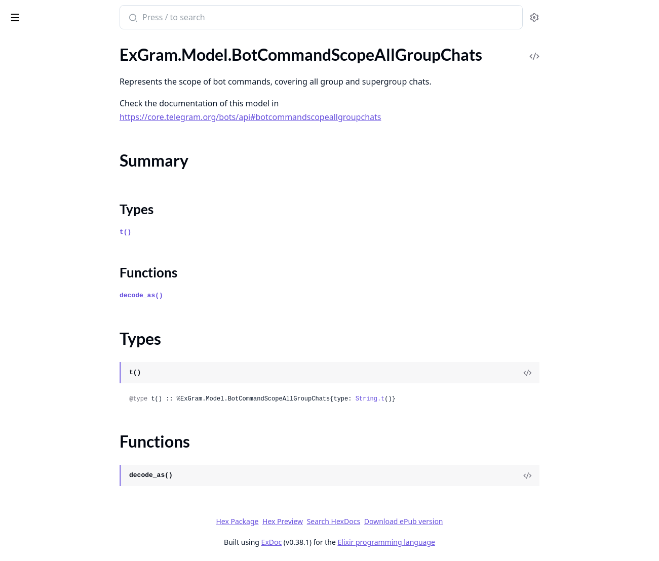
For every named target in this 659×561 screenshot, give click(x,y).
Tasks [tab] (111, 43)
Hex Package (313, 521)
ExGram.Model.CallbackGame (59, 345)
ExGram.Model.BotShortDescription (70, 236)
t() (201, 232)
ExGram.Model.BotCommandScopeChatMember (72, 181)
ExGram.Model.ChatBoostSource (65, 454)
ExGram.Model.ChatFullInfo (56, 523)
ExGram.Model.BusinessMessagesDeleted (72, 304)
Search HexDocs (409, 521)
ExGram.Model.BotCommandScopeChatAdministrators (72, 167)
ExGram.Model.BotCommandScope (69, 52)
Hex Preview (358, 521)
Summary (34, 97)
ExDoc (347, 542)
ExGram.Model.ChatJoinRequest (64, 550)
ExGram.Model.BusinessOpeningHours (72, 318)
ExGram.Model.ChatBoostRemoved (69, 441)
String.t (446, 399)
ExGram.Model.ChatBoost (53, 413)
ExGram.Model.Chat (43, 372)
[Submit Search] (208, 18)
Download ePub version (479, 521)
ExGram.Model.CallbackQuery (60, 359)
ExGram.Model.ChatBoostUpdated (68, 509)
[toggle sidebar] (138, 15)
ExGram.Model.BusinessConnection (70, 263)
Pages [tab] (18, 43)
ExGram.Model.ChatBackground (64, 400)
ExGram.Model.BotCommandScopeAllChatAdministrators (72, 66)
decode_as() (217, 295)
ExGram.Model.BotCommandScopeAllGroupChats (72, 80)
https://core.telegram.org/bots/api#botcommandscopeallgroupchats (326, 117)
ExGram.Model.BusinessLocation (65, 290)
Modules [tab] (61, 43)
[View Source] (603, 373)
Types (28, 109)
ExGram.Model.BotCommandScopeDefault (72, 194)
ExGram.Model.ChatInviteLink (60, 536)
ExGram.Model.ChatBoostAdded (65, 427)
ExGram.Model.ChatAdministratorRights (72, 386)
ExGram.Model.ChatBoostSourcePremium (72, 495)
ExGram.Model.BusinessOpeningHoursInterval (72, 331)
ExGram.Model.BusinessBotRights (67, 249)
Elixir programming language (462, 542)
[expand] (142, 54)
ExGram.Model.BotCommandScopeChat (72, 153)
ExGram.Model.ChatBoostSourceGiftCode (72, 468)
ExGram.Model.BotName (51, 222)
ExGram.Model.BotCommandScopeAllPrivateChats (72, 140)
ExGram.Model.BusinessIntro (58, 277)
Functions (35, 122)
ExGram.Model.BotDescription (61, 208)
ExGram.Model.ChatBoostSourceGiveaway (72, 482)
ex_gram (26, 12)
